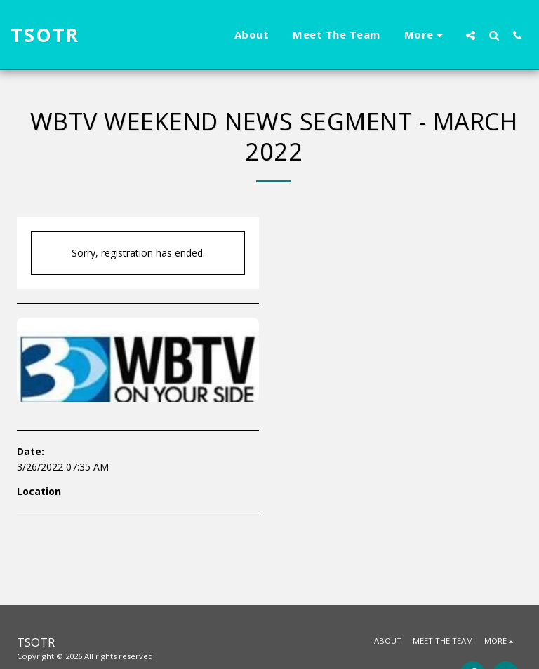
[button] (470, 35)
